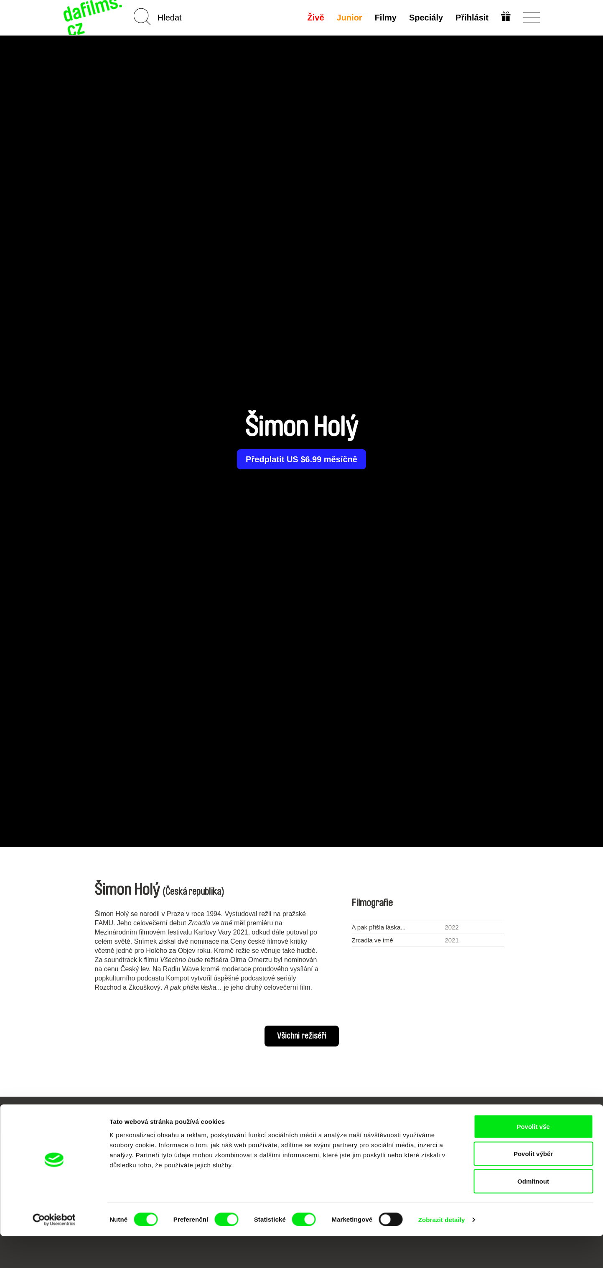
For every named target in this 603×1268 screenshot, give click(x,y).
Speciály (425, 17)
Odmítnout (533, 1213)
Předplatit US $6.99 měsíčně (301, 459)
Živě (314, 17)
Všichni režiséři (301, 1036)
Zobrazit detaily (441, 1251)
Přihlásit (471, 17)
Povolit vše (533, 1158)
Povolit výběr (533, 1185)
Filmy (384, 17)
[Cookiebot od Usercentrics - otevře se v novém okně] (54, 1251)
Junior (348, 17)
